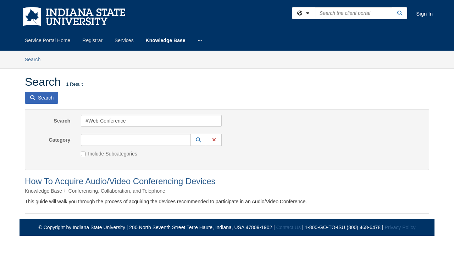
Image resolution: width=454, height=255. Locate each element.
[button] (198, 89)
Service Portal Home (47, 40)
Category (60, 89)
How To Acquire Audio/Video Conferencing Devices (120, 130)
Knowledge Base (166, 40)
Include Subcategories (109, 103)
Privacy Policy (399, 177)
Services (124, 40)
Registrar (92, 40)
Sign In (424, 14)
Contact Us (288, 177)
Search (62, 70)
